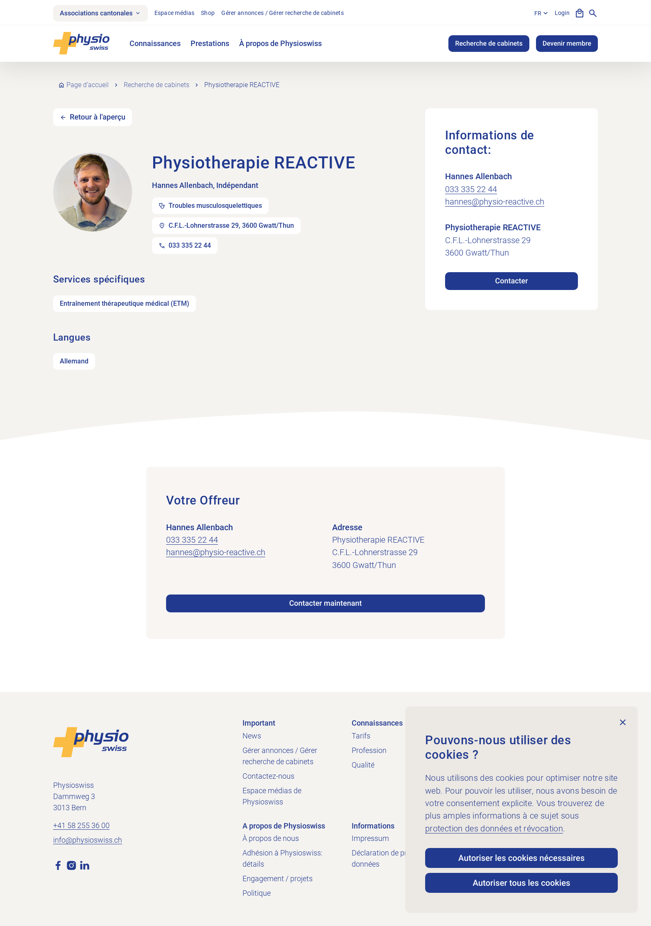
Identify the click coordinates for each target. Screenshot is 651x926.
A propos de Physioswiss (283, 825)
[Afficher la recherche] (593, 13)
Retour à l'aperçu (97, 117)
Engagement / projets (277, 878)
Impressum (370, 838)
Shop (208, 13)
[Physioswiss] (81, 43)
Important (258, 723)
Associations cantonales (100, 13)
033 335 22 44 (471, 189)
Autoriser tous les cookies (521, 883)
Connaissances (155, 43)
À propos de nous (270, 838)
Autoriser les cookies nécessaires (521, 858)
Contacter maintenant (325, 603)
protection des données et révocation (494, 828)
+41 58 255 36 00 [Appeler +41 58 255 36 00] (81, 825)
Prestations (210, 43)
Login (562, 13)
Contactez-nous (268, 776)
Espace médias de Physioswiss (271, 796)
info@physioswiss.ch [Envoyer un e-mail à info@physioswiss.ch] (87, 840)
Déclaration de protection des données (399, 858)
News (251, 735)
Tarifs (361, 735)
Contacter (511, 281)
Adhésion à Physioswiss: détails (282, 858)
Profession (369, 750)
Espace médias (174, 13)
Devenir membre (567, 43)
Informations (373, 825)
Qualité (363, 764)
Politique (256, 893)
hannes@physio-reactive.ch (494, 202)
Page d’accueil (87, 85)
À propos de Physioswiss (280, 43)
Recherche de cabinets (488, 43)
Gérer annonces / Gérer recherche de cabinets (282, 13)
